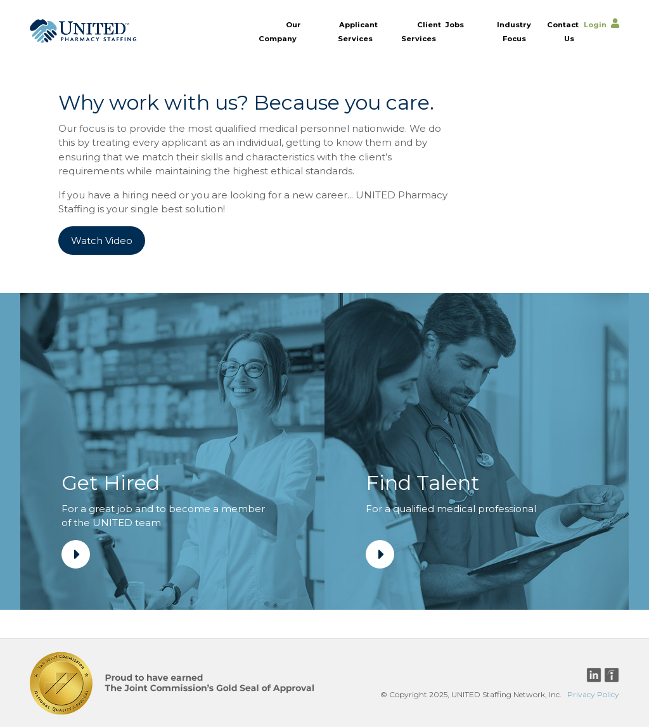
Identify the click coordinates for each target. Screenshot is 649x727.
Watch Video (101, 241)
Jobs (455, 24)
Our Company (280, 31)
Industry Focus (514, 31)
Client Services (421, 31)
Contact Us (563, 31)
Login (595, 24)
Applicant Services (358, 31)
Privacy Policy (593, 694)
